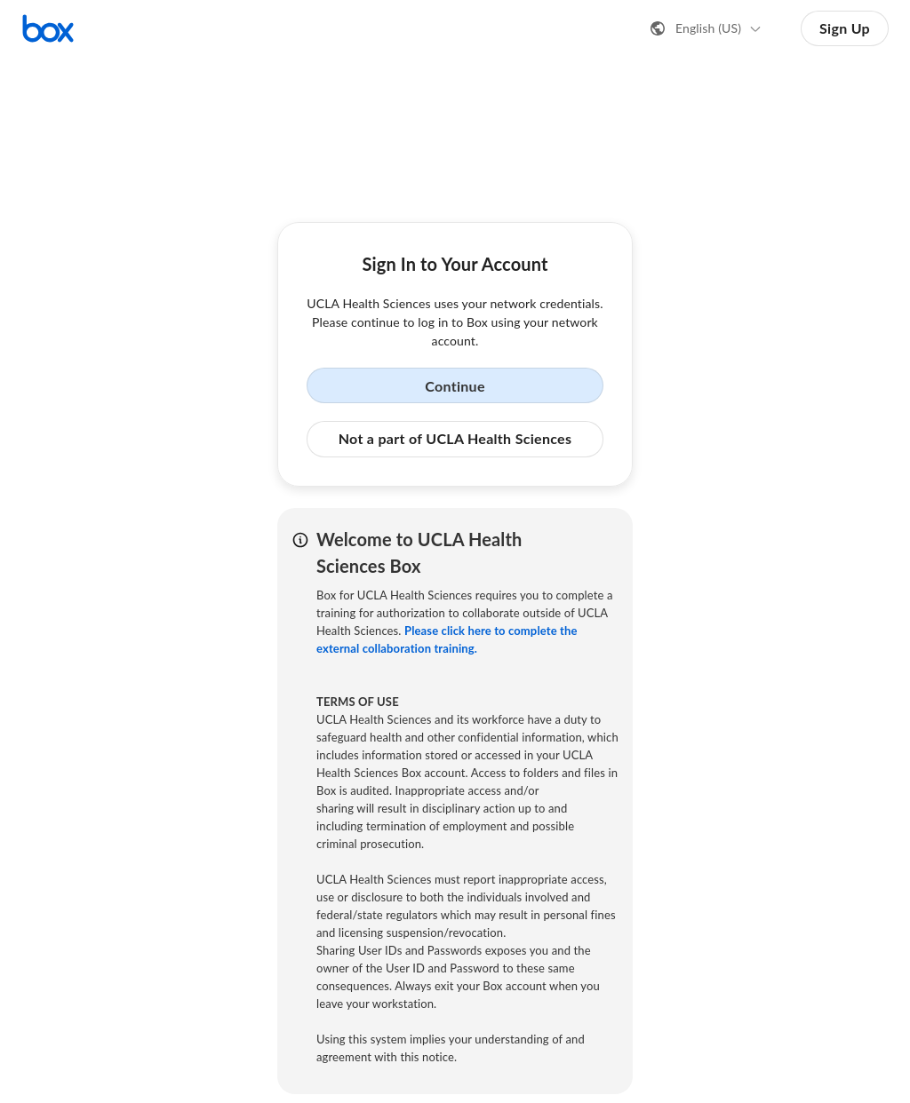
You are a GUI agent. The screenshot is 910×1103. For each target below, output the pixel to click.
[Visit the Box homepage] (48, 28)
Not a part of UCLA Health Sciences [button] (455, 438)
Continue (455, 385)
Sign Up (844, 28)
